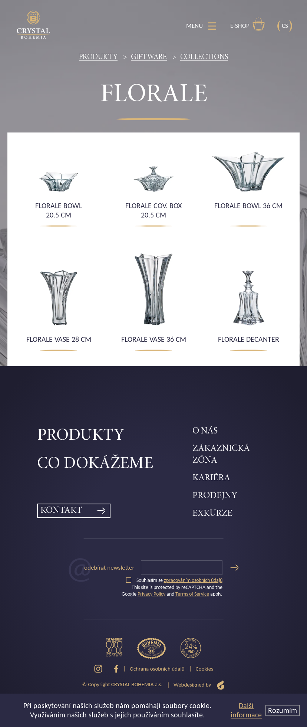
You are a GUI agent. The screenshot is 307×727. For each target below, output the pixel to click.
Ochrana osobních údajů (157, 668)
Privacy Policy (151, 594)
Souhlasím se (174, 580)
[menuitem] (114, 436)
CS (285, 26)
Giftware (149, 57)
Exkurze (212, 513)
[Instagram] (98, 668)
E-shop (247, 24)
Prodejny (214, 496)
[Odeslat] (234, 567)
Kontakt (61, 510)
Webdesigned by (199, 685)
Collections (204, 57)
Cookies (204, 668)
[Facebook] (116, 668)
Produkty (98, 57)
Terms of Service (192, 594)
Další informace (246, 710)
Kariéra (211, 478)
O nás (205, 431)
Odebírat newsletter (109, 568)
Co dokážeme (95, 464)
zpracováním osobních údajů (193, 580)
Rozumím (282, 710)
